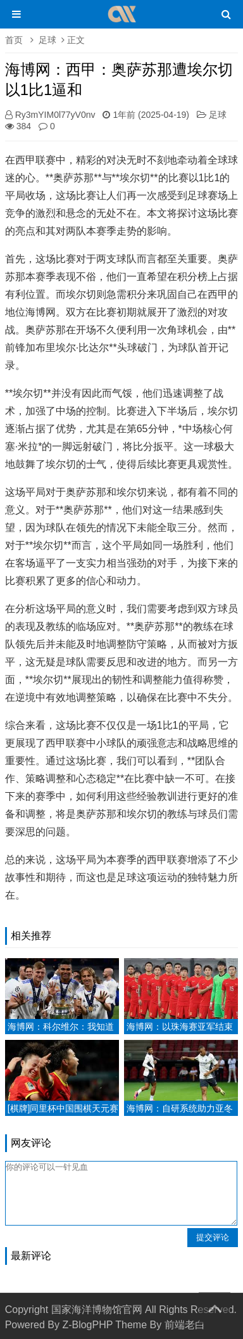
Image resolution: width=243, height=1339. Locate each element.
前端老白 (185, 1324)
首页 (14, 40)
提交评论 (212, 1237)
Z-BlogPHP (87, 1324)
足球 (47, 40)
